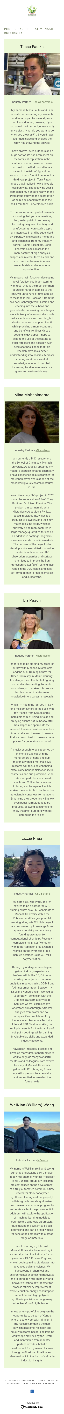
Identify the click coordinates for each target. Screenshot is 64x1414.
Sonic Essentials (43, 102)
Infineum (42, 1160)
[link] (32, 11)
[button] (8, 10)
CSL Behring (42, 893)
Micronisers (43, 450)
